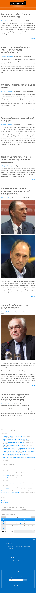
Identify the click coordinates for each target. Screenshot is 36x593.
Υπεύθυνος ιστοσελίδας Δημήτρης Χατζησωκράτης (19, 546)
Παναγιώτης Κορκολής (7, 56)
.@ (19, 561)
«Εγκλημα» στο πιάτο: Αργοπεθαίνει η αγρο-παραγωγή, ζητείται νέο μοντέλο (18, 474)
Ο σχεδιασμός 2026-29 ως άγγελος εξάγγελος (19, 484)
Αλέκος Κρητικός (5, 20)
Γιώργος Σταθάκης (6, 197)
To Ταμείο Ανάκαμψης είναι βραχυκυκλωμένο (15, 306)
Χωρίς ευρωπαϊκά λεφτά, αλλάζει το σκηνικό (19, 469)
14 (32, 523)
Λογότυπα (9, 549)
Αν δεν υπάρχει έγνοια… (16, 482)
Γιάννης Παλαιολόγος (7, 166)
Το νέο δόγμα (13, 477)
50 (3, 523)
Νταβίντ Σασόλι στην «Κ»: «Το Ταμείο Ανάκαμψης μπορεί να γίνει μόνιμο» (16, 159)
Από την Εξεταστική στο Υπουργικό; (19, 492)
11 (20, 523)
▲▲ (34, 539)
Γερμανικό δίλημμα (16, 490)
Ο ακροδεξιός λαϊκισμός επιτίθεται (18, 488)
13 (28, 523)
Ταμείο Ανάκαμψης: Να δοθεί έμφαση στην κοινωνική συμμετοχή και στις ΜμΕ (15, 397)
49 (3, 521)
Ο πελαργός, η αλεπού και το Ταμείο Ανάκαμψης (15, 15)
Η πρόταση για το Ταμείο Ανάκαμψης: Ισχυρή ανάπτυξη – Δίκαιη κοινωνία (17, 191)
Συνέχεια (33, 38)
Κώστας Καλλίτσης (6, 91)
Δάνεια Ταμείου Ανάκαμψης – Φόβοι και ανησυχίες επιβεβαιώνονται (16, 50)
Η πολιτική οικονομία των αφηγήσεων (18, 479)
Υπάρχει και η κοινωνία (16, 472)
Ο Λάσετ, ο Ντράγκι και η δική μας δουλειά (18, 443)
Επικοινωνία (10, 548)
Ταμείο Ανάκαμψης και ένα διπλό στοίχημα (18, 446)
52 (3, 527)
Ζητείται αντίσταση (16, 487)
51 (3, 525)
